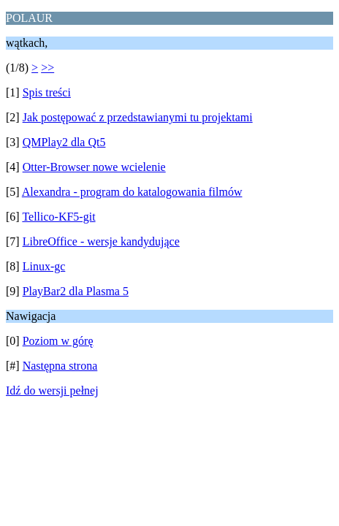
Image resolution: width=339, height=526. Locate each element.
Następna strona (60, 365)
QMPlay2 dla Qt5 (64, 142)
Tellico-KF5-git (58, 216)
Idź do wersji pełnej (52, 390)
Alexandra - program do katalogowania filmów (132, 192)
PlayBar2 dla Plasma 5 (76, 291)
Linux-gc (44, 266)
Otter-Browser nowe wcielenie (94, 167)
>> (47, 67)
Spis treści (47, 92)
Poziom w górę (58, 341)
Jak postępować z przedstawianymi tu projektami (138, 117)
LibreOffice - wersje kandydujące (101, 241)
